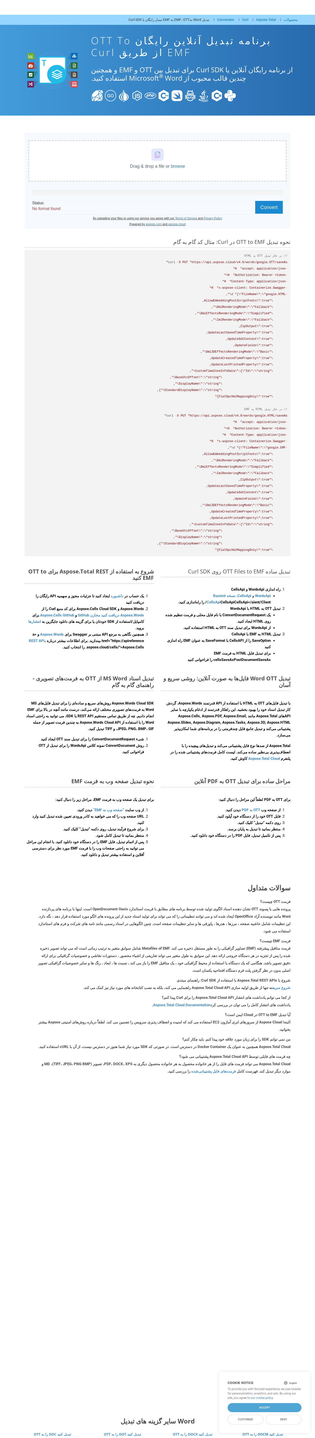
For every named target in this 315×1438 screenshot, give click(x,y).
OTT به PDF (251, 810)
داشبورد (116, 596)
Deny (283, 1419)
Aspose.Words (52, 634)
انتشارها (34, 621)
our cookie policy (262, 1398)
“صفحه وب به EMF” (108, 810)
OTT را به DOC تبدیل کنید (52, 1434)
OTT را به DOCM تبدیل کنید (262, 1434)
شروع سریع (281, 988)
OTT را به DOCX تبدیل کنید (192, 1434)
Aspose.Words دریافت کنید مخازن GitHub (111, 615)
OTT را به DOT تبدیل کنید (122, 1434)
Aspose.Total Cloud (264, 758)
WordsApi (263, 596)
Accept (264, 1407)
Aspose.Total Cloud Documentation (181, 1005)
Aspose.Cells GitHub (57, 615)
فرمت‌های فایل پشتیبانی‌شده (213, 1071)
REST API (37, 641)
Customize (245, 1419)
